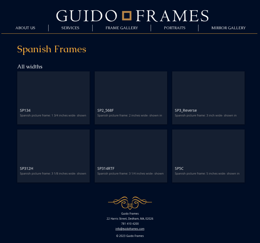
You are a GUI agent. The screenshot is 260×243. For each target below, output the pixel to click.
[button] (53, 97)
